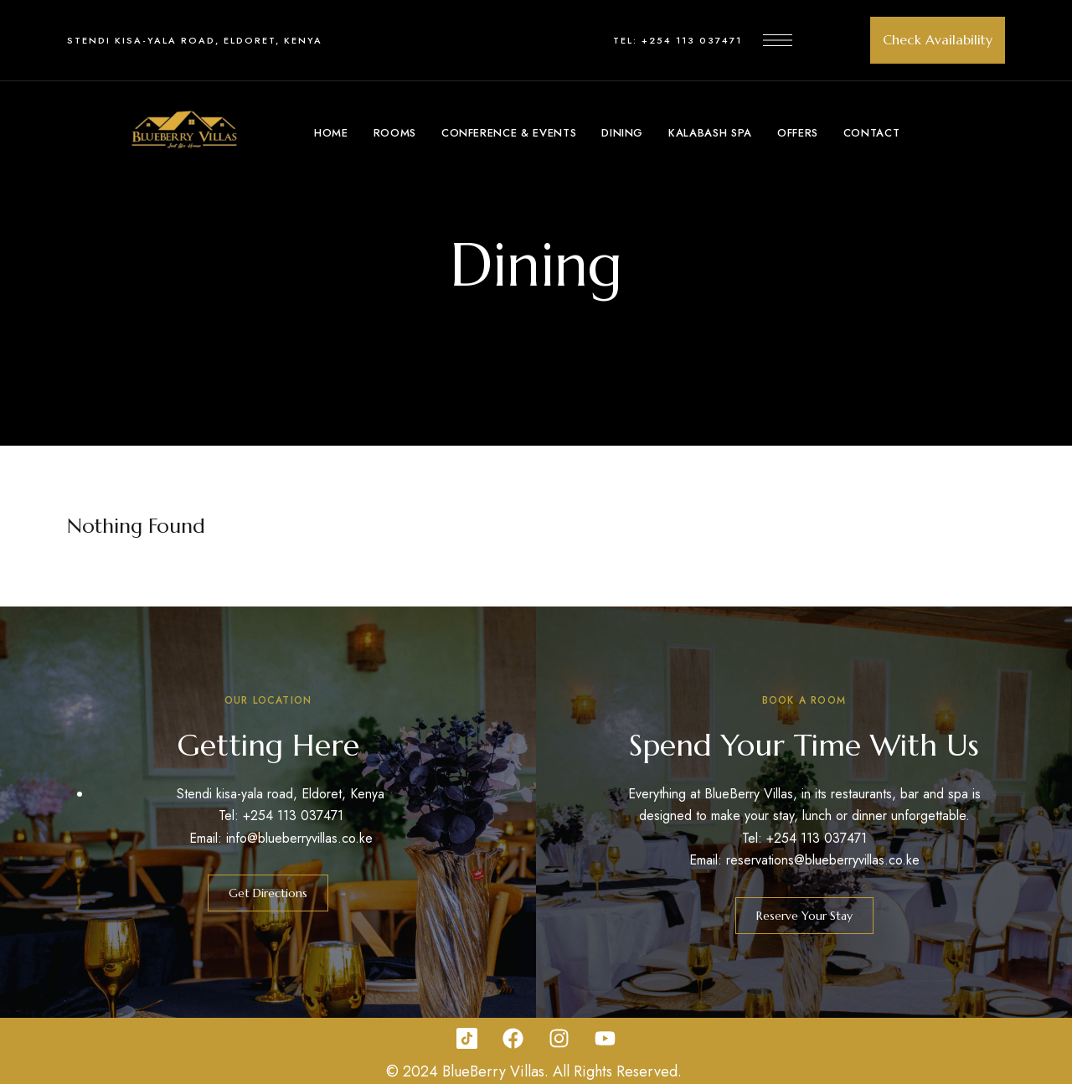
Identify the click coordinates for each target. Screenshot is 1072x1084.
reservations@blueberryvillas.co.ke (823, 860)
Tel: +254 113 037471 (677, 40)
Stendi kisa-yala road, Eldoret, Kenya (194, 40)
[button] (937, 40)
